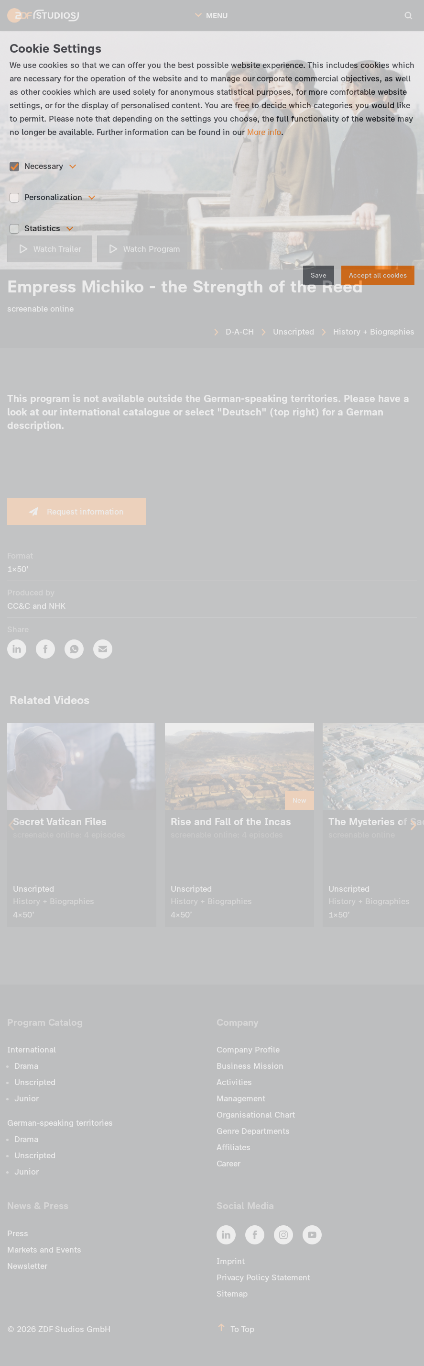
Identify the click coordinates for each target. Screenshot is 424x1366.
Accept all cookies (378, 275)
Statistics (42, 228)
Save (318, 275)
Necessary (43, 166)
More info (264, 132)
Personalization (53, 197)
